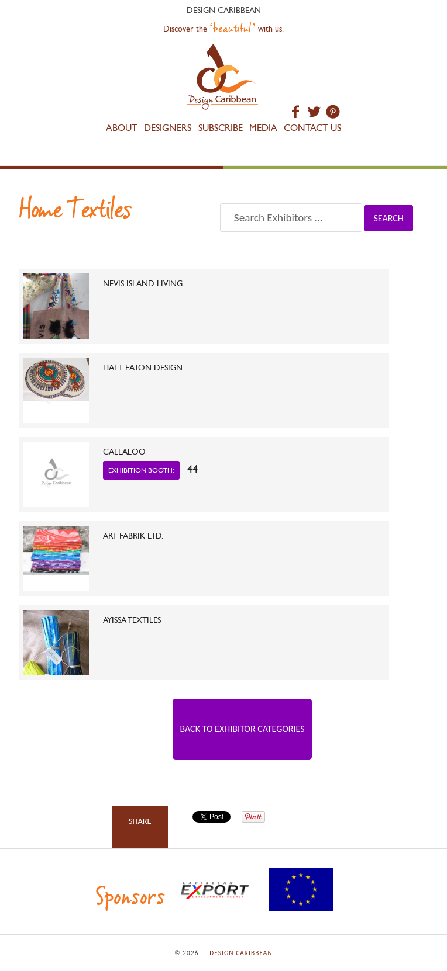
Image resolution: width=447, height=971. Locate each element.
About (121, 127)
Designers (167, 127)
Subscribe (220, 127)
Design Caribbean (223, 78)
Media (263, 127)
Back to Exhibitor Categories (242, 728)
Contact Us (312, 127)
